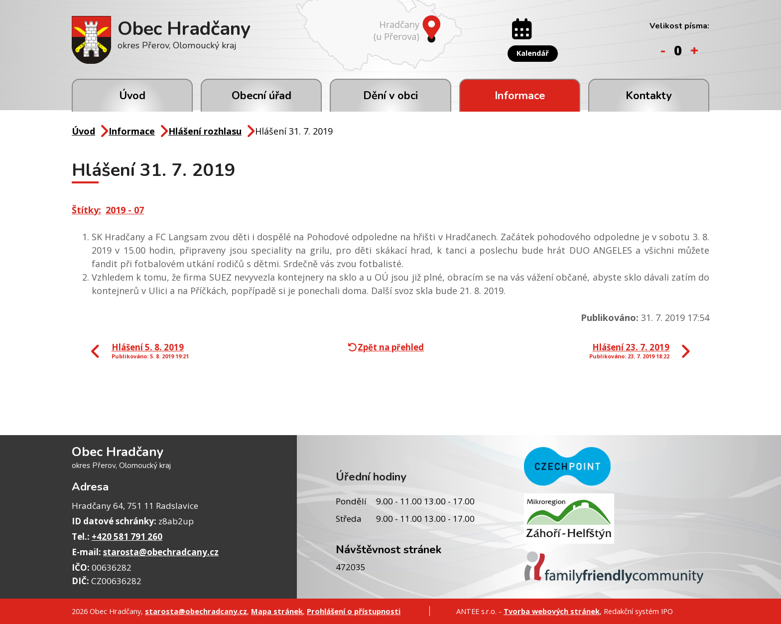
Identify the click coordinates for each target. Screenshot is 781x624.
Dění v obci (390, 95)
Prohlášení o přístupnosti (353, 611)
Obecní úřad (261, 95)
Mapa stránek (277, 611)
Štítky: (86, 210)
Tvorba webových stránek (552, 611)
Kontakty (648, 95)
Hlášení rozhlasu (205, 131)
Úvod (132, 95)
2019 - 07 (125, 210)
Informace (520, 95)
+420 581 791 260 (127, 536)
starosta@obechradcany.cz (161, 552)
